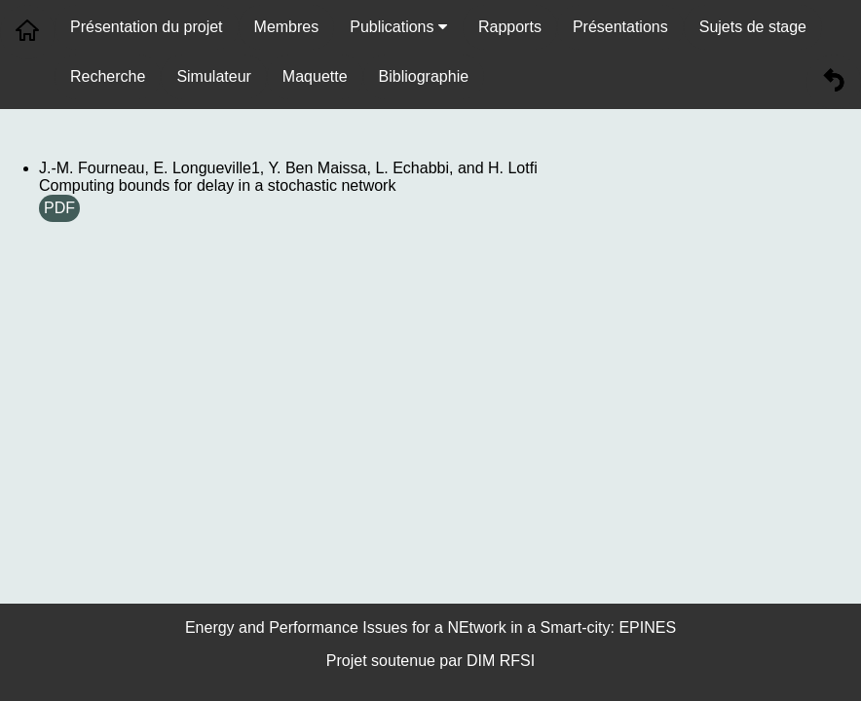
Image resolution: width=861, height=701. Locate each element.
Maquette (315, 76)
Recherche (107, 76)
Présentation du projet (146, 26)
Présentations (620, 26)
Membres (286, 26)
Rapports (510, 26)
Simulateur (213, 76)
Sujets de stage (752, 26)
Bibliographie (424, 76)
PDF (59, 208)
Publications (398, 26)
